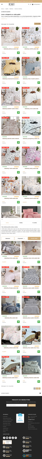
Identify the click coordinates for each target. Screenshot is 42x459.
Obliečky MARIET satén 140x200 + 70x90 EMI (14, 108)
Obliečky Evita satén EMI (11, 258)
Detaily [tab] (21, 222)
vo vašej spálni (16, 14)
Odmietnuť (7, 238)
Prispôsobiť (21, 238)
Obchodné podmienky (7, 421)
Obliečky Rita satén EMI (11, 318)
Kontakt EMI (5, 416)
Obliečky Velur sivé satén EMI (31, 258)
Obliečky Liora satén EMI (31, 108)
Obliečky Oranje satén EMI (11, 288)
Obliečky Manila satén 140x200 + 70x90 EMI (14, 138)
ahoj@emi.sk (32, 417)
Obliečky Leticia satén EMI (11, 348)
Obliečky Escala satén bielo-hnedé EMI (13, 377)
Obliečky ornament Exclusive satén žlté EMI (14, 79)
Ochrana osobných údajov (8, 419)
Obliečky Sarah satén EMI (31, 198)
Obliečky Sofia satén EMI (11, 198)
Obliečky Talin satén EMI (11, 168)
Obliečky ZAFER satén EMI (31, 49)
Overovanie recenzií (7, 425)
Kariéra (4, 431)
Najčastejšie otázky (6, 423)
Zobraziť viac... (4, 19)
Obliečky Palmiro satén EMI (31, 377)
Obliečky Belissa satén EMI (11, 49)
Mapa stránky (5, 430)
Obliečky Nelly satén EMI (31, 168)
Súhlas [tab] (7, 222)
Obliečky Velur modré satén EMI (31, 79)
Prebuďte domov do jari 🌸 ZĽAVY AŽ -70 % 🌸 (21, 1)
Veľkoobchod (5, 428)
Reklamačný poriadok (7, 418)
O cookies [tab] (34, 222)
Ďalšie (39, 388)
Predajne (4, 426)
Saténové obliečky (5, 393)
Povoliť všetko (34, 238)
